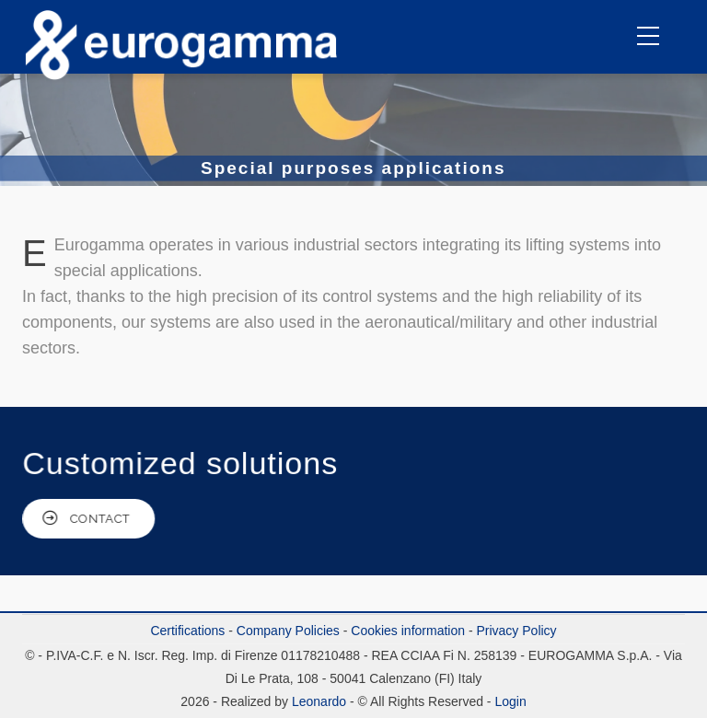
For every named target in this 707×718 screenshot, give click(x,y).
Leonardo (317, 701)
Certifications (187, 630)
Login (510, 701)
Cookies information (408, 630)
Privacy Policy (516, 630)
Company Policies (288, 630)
